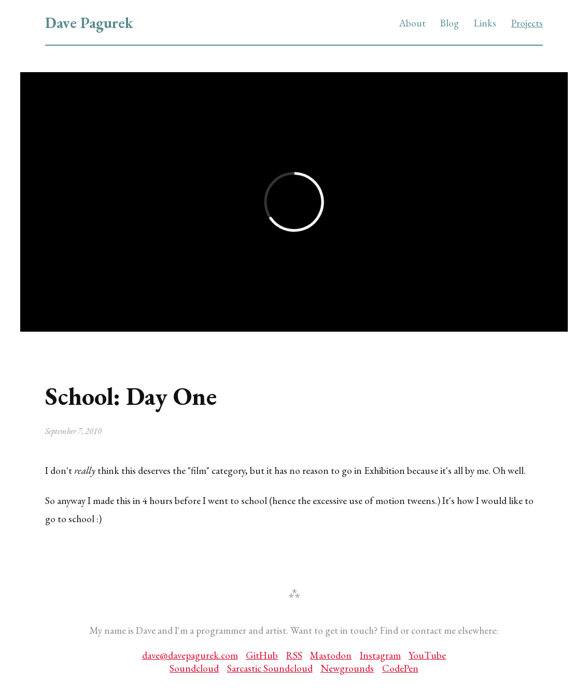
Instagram (380, 655)
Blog (449, 23)
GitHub (262, 655)
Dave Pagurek (89, 23)
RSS (294, 655)
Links (485, 23)
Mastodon (331, 655)
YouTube (427, 655)
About (412, 23)
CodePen (400, 668)
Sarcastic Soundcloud (270, 668)
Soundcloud (194, 668)
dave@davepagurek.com (190, 655)
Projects (527, 23)
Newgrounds (347, 668)
